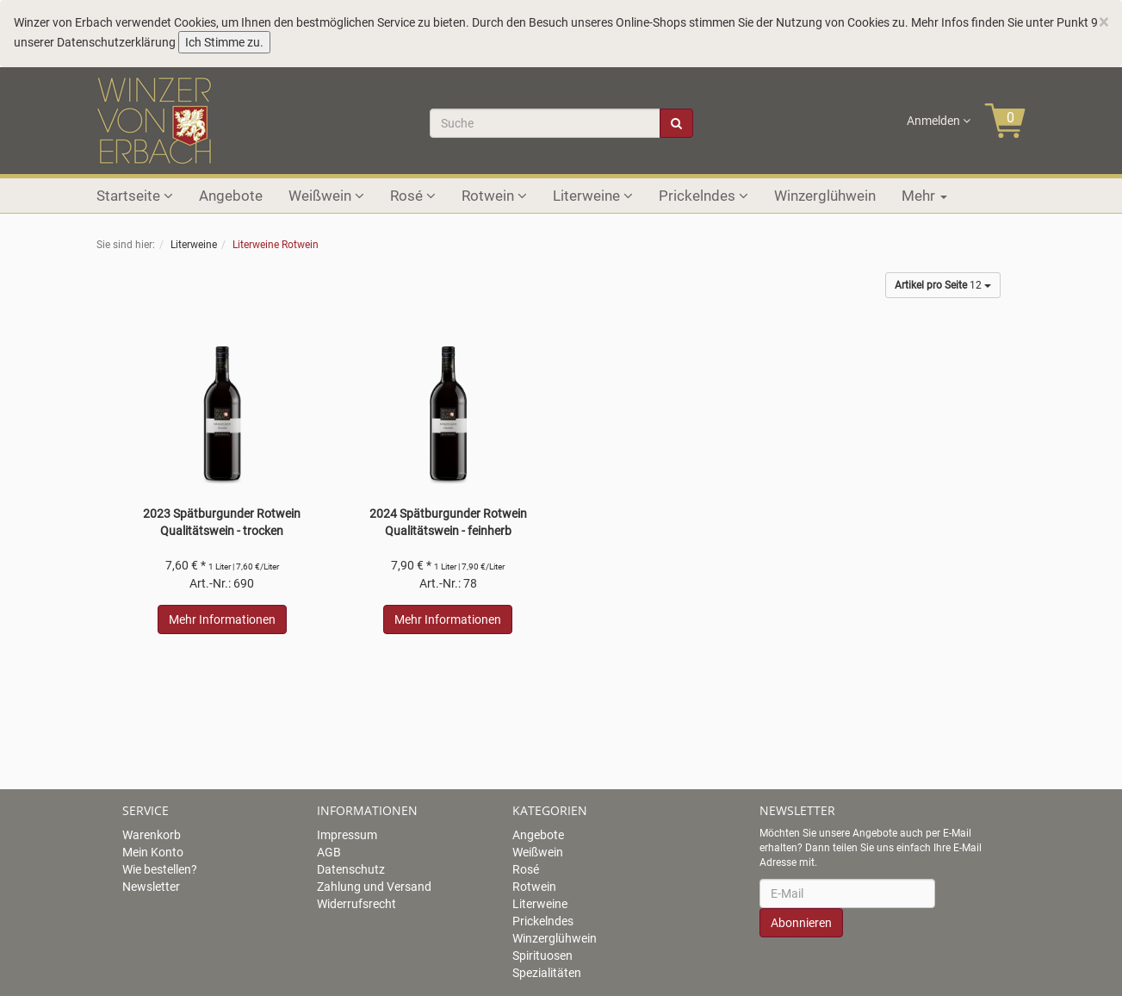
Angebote (231, 195)
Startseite (134, 195)
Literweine (593, 195)
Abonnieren (801, 923)
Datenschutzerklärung (116, 42)
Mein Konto (152, 852)
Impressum (347, 835)
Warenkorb (151, 835)
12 (943, 285)
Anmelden (938, 121)
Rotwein (494, 195)
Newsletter (151, 886)
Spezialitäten (546, 973)
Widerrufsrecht (356, 904)
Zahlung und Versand (374, 886)
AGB (329, 852)
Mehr (924, 195)
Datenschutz (351, 869)
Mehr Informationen (222, 619)
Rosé (413, 195)
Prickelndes (703, 195)
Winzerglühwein (825, 195)
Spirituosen (542, 955)
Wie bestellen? (159, 869)
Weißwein (326, 195)
